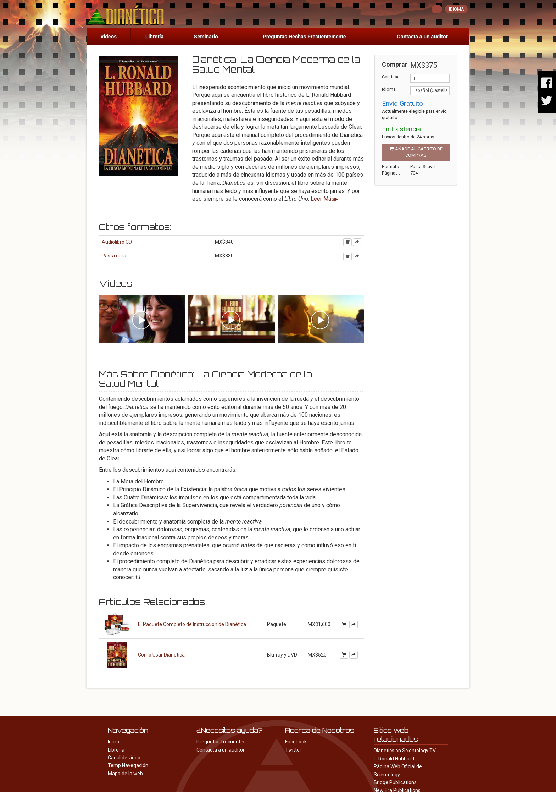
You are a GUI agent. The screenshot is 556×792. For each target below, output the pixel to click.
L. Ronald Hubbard (394, 758)
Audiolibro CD (117, 242)
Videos (108, 36)
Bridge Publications (395, 782)
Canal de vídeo (124, 757)
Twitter (293, 750)
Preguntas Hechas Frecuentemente (304, 36)
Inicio (113, 741)
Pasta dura (114, 256)
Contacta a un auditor (422, 36)
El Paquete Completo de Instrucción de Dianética (192, 624)
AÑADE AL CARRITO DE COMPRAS (416, 152)
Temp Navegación (128, 765)
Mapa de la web (125, 773)
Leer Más (322, 198)
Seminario (206, 36)
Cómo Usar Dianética (161, 655)
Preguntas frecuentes (221, 741)
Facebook (296, 741)
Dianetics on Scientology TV (405, 750)
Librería (154, 36)
